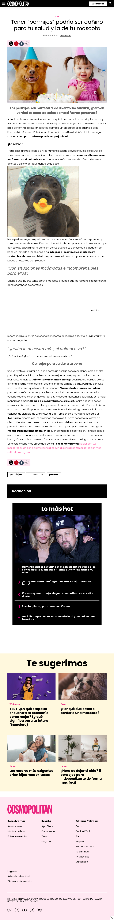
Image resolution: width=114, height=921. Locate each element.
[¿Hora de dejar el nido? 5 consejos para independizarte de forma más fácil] (82, 748)
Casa (63, 704)
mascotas (36, 474)
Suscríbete (98, 3)
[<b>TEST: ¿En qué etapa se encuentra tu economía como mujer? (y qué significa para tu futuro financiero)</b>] (31, 686)
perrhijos (16, 474)
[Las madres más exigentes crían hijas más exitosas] (31, 748)
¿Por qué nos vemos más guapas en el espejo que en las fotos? (56, 583)
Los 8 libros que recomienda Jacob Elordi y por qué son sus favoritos (58, 618)
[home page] (18, 3)
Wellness (15, 704)
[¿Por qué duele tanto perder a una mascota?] (82, 686)
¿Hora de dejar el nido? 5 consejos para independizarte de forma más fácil (81, 776)
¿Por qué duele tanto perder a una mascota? (80, 711)
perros (53, 474)
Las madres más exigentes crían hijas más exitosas (31, 772)
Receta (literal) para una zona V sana (46, 606)
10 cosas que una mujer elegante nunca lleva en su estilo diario (57, 595)
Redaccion (65, 35)
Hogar (57, 16)
